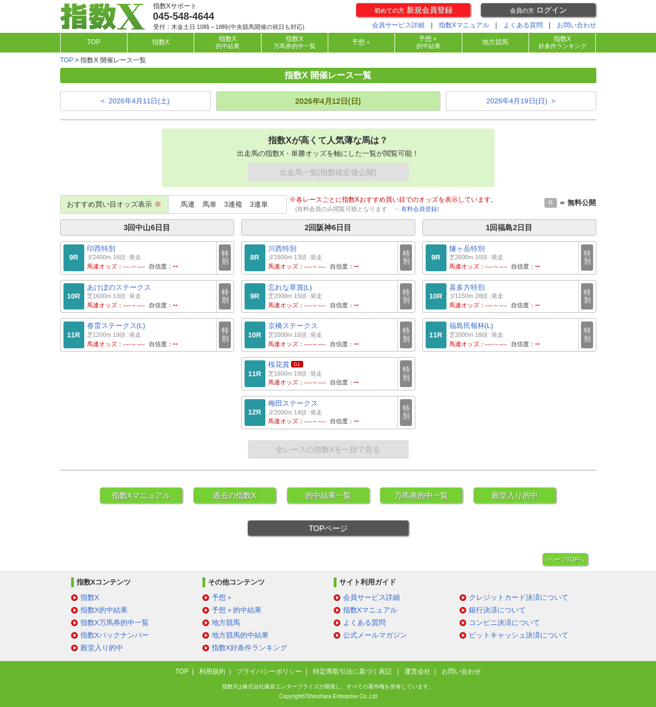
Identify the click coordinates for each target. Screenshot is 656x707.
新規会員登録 (413, 9)
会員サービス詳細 (398, 25)
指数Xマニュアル (464, 25)
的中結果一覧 (328, 495)
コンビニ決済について (504, 622)
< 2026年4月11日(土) (135, 101)
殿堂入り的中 (515, 495)
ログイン (538, 9)
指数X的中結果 (104, 610)
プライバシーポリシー (269, 671)
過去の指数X (234, 495)
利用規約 (212, 671)
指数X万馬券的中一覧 (114, 622)
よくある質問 (523, 25)
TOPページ (328, 528)
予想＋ (361, 42)
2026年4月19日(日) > (520, 101)
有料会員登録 (419, 209)
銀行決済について (497, 610)
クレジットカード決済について (518, 597)
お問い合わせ (576, 25)
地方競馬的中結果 (240, 635)
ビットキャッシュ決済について (518, 635)
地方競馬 (495, 42)
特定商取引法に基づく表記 (353, 671)
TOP (93, 42)
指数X (161, 42)
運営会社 (417, 671)
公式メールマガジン (375, 635)
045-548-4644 (183, 16)
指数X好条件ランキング (250, 648)
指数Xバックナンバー (114, 635)
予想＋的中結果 (237, 610)
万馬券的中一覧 (421, 495)
